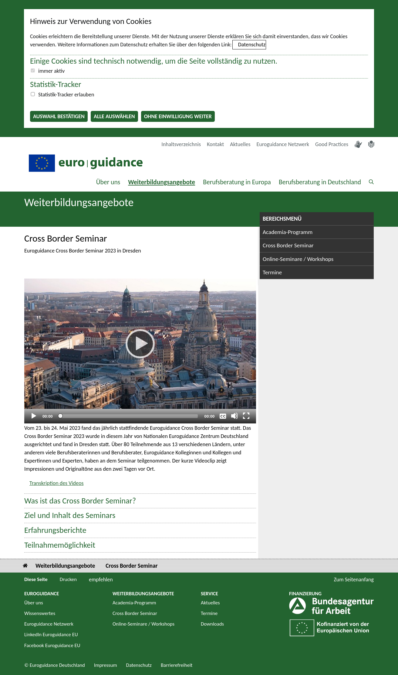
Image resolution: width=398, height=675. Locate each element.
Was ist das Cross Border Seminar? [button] (80, 501)
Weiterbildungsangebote (161, 182)
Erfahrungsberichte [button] (55, 530)
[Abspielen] (140, 343)
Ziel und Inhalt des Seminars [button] (69, 515)
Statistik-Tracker (55, 84)
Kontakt (215, 144)
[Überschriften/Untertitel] (223, 416)
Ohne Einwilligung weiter (178, 116)
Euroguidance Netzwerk (283, 144)
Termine (272, 272)
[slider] (128, 416)
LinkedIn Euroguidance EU (51, 634)
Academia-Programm (287, 232)
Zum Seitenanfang (354, 579)
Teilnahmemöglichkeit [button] (59, 545)
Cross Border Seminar (288, 245)
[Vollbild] (246, 416)
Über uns (108, 182)
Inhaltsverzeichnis (181, 144)
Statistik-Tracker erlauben (66, 94)
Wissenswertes (39, 613)
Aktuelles (240, 144)
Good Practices (331, 144)
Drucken (68, 579)
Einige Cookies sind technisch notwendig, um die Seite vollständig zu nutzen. (153, 61)
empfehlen (101, 579)
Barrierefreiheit (177, 665)
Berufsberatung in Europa (237, 182)
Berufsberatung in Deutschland (320, 182)
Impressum (105, 665)
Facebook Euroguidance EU (52, 645)
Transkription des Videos (56, 483)
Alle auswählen (114, 116)
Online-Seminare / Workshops (298, 259)
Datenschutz (251, 44)
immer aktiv (51, 71)
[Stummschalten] (234, 416)
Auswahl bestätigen (59, 116)
